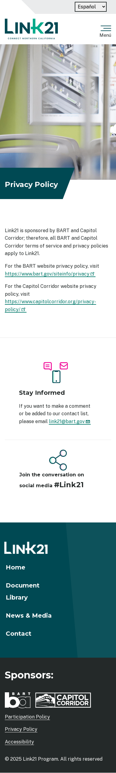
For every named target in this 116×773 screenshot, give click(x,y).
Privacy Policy (21, 729)
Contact (18, 633)
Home (15, 567)
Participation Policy (27, 717)
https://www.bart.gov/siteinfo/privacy (50, 274)
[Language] (90, 6)
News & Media (29, 615)
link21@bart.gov (70, 421)
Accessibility (19, 742)
